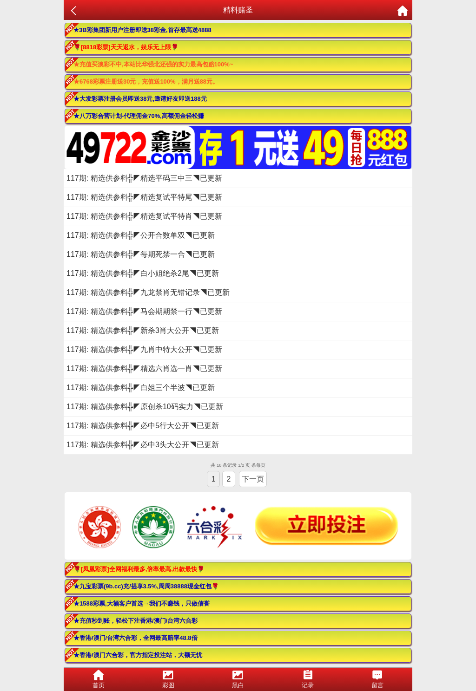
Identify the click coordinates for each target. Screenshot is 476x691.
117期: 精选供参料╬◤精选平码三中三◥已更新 (144, 178)
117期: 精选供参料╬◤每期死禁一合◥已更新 (140, 254)
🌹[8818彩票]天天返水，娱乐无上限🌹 (125, 47)
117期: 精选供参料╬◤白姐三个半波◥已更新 (140, 387)
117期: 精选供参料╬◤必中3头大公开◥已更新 (142, 445)
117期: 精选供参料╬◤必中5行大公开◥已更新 (142, 426)
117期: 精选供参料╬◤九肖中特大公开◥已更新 (144, 349)
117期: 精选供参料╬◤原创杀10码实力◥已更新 (144, 407)
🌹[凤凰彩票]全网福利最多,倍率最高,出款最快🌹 (139, 569)
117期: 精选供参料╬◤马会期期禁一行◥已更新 (144, 311)
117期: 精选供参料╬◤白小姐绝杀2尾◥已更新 (142, 273)
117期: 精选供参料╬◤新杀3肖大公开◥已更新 (142, 330)
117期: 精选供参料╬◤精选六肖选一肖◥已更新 (144, 368)
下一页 (253, 479)
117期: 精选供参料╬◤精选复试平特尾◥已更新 (144, 197)
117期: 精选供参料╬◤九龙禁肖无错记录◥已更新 (148, 292)
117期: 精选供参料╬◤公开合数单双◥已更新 (140, 235)
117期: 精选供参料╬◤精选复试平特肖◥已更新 (144, 216)
